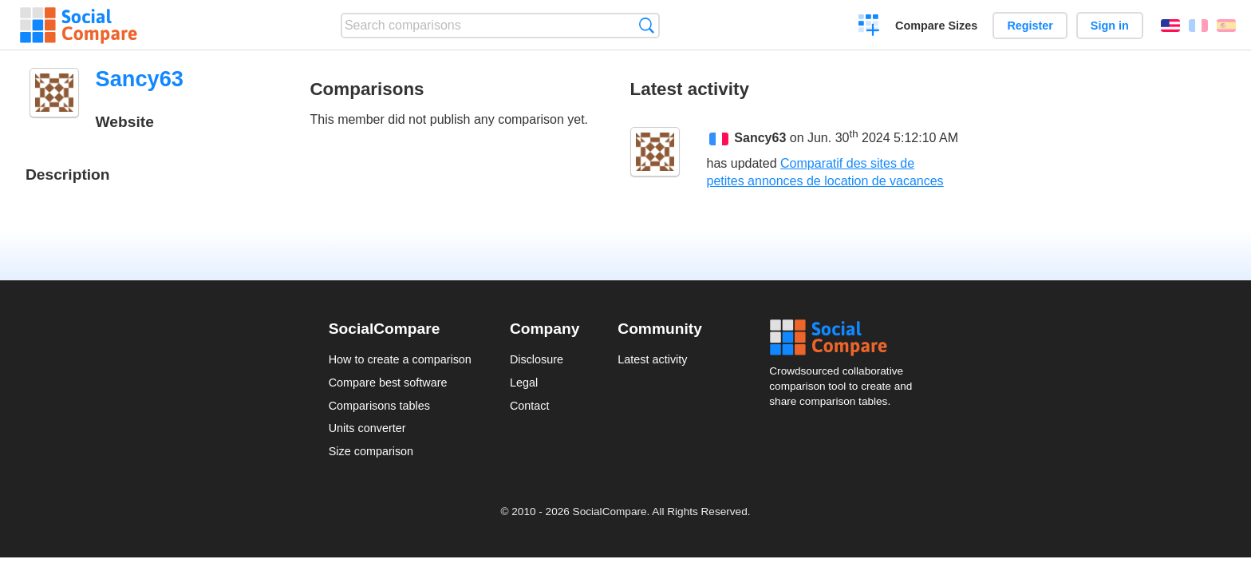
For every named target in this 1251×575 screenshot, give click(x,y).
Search (646, 25)
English (1170, 25)
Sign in (1110, 25)
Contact (530, 405)
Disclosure (536, 359)
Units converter (367, 428)
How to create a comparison (400, 359)
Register (1030, 25)
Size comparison (371, 451)
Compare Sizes (936, 25)
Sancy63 (760, 138)
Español (1226, 25)
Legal (524, 382)
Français (1198, 25)
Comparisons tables (379, 405)
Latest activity (652, 359)
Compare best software (388, 382)
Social (845, 338)
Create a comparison (869, 27)
